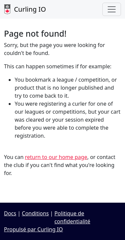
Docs (10, 213)
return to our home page (56, 157)
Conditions (35, 213)
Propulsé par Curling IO (33, 229)
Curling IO (25, 9)
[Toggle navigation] (111, 9)
